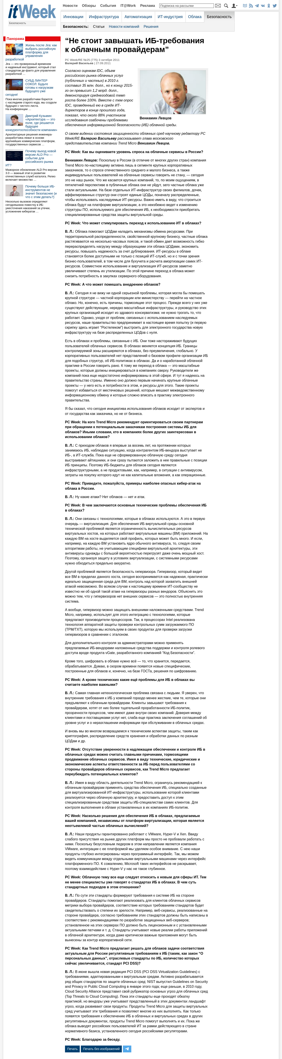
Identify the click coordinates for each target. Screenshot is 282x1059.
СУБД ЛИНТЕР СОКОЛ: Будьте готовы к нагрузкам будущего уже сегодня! (29, 87)
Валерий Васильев (79, 63)
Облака (195, 17)
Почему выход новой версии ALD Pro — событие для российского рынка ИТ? (31, 158)
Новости (70, 5)
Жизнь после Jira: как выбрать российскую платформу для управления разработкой (31, 52)
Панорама (15, 39)
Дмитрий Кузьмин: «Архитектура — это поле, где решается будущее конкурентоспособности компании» (31, 123)
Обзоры (89, 5)
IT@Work (128, 5)
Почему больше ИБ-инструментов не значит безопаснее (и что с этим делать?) (41, 192)
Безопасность (17, 23)
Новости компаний (124, 26)
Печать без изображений (101, 1049)
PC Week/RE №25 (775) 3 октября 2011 (92, 60)
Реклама (147, 5)
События (108, 5)
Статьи (98, 26)
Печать (72, 1049)
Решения (151, 26)
